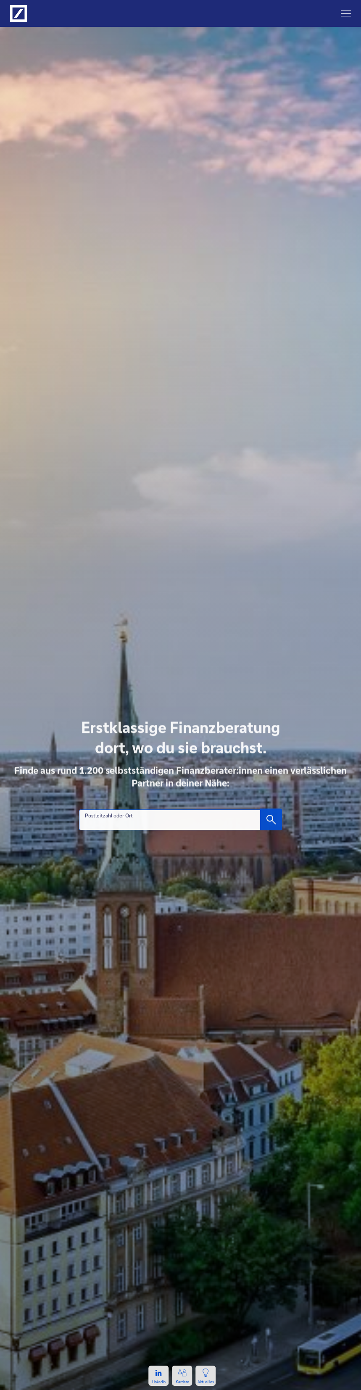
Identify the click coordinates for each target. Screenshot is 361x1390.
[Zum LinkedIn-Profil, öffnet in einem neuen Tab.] (159, 1376)
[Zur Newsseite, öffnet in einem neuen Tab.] (206, 1376)
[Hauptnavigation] (346, 13)
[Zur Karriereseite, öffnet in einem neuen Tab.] (182, 1376)
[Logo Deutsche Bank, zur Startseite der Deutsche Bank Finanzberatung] (18, 13)
